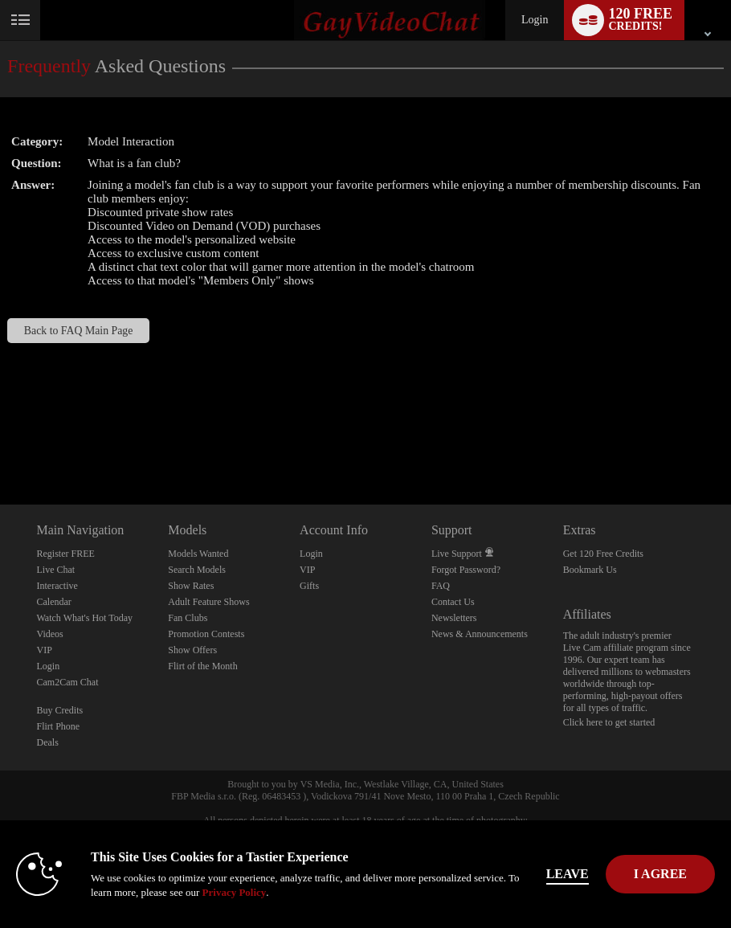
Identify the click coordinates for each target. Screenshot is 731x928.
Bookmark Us (590, 569)
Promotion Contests (206, 634)
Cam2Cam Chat (68, 682)
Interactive (57, 585)
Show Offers (192, 650)
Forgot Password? (465, 569)
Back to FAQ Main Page (78, 331)
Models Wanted (198, 553)
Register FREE (66, 553)
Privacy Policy (234, 892)
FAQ (440, 585)
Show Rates (191, 585)
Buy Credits (60, 710)
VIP (44, 650)
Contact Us (453, 601)
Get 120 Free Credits (603, 553)
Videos (50, 634)
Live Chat (56, 569)
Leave (567, 874)
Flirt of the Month (202, 666)
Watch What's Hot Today (85, 617)
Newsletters (454, 617)
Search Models (197, 569)
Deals (48, 742)
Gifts (309, 585)
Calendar (54, 601)
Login (534, 20)
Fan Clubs (187, 617)
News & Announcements (479, 634)
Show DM (0, 444)
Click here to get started (609, 722)
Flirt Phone (58, 726)
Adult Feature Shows (208, 601)
